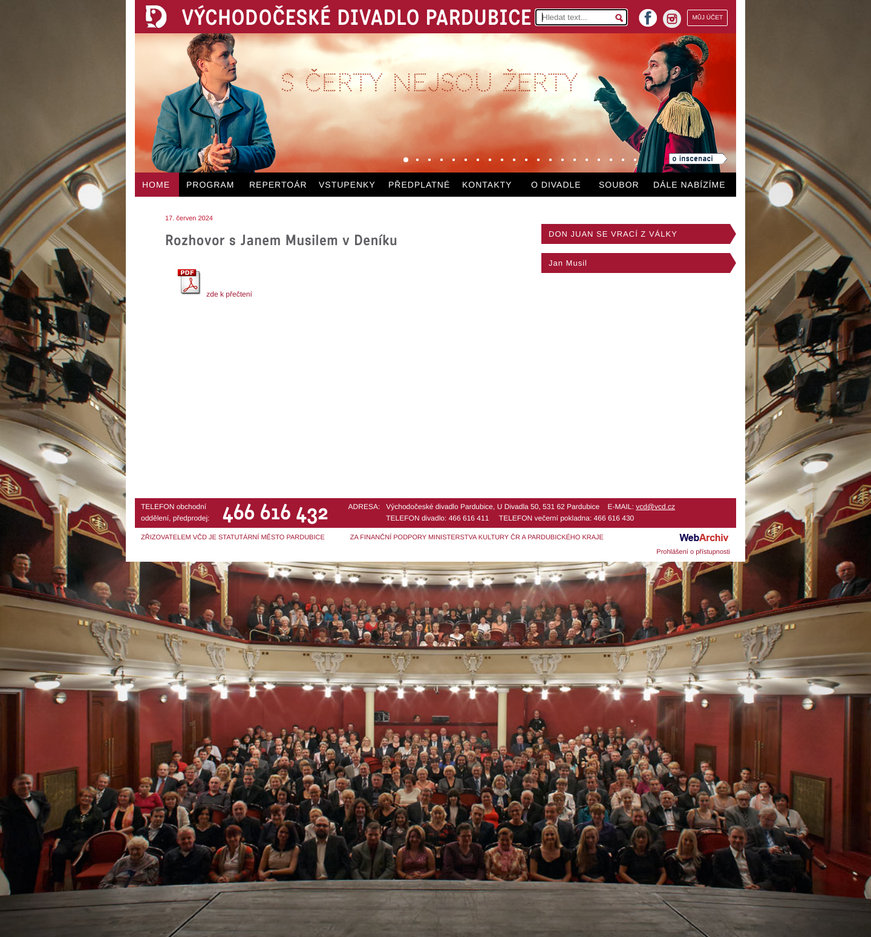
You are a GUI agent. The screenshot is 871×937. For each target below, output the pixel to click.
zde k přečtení (213, 294)
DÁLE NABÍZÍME (689, 184)
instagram (672, 19)
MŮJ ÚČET (707, 18)
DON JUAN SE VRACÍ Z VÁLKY (613, 233)
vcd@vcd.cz (655, 506)
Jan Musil (568, 263)
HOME (156, 184)
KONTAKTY (487, 184)
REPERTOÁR (278, 184)
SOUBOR (619, 184)
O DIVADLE (556, 184)
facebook (648, 14)
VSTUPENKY (347, 184)
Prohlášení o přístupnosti (693, 552)
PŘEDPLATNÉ (419, 184)
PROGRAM (210, 184)
